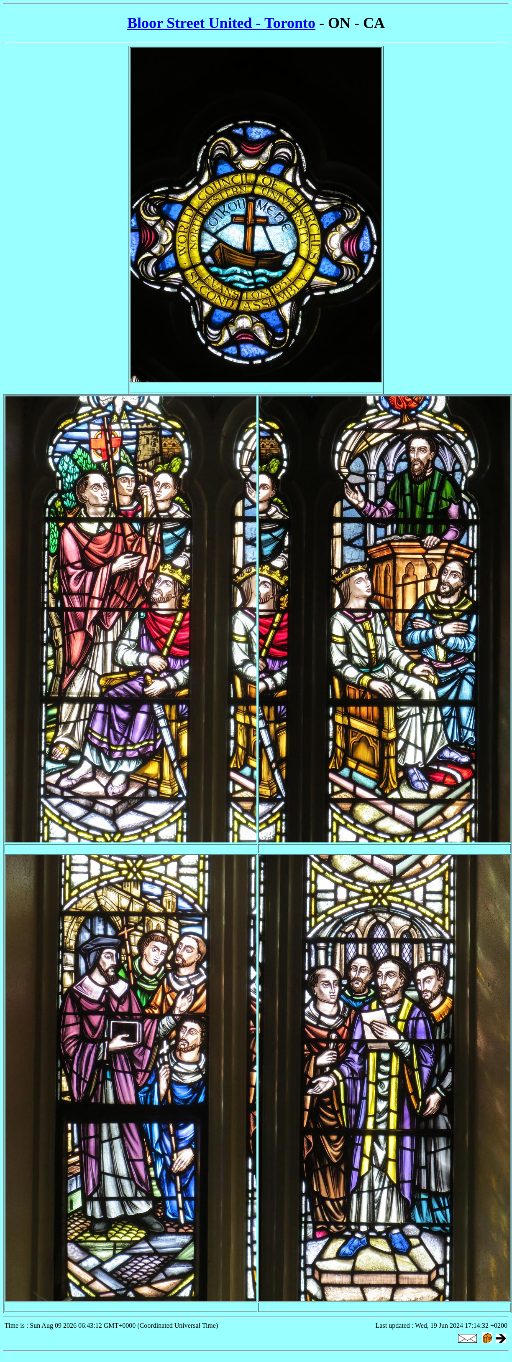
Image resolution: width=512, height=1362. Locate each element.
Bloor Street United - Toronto (221, 23)
